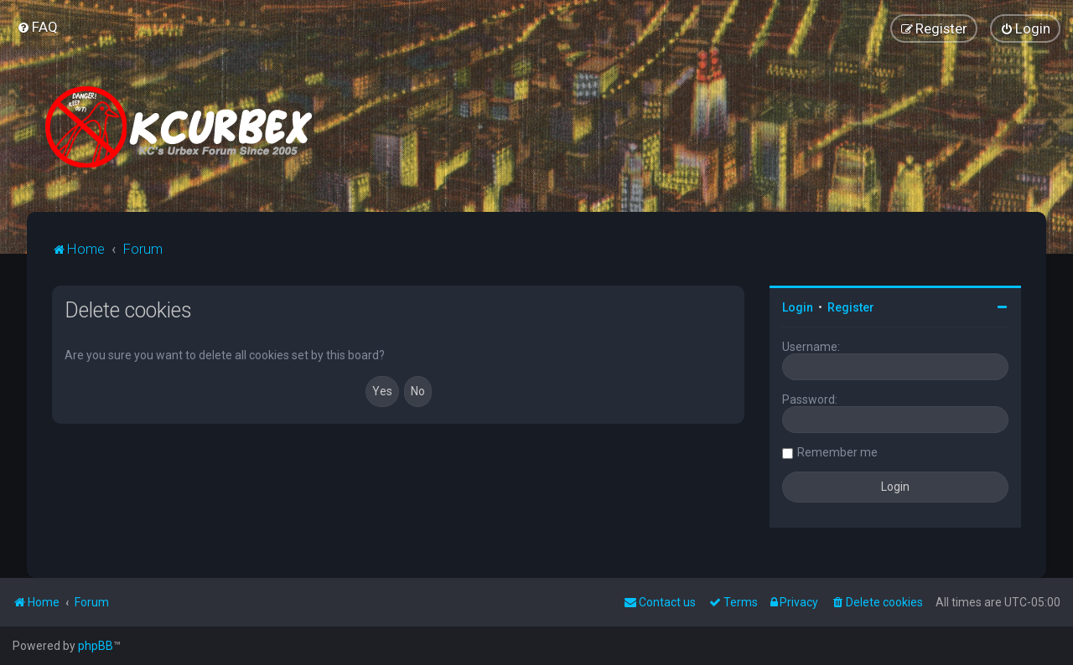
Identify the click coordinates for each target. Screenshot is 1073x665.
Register (850, 307)
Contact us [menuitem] (660, 602)
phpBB (95, 645)
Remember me (837, 452)
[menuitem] (37, 26)
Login (797, 307)
